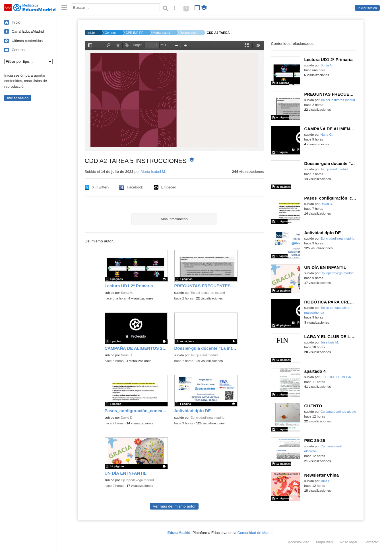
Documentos (188, 32)
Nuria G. (127, 355)
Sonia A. (127, 292)
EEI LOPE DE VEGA (336, 377)
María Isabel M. (161, 32)
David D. (127, 417)
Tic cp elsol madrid (204, 355)
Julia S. (326, 481)
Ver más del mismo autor (174, 506)
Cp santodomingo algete (338, 411)
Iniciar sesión (367, 8)
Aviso (348, 542)
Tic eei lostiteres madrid (207, 292)
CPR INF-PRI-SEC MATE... (134, 32)
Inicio (16, 22)
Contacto (371, 542)
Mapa (324, 542)
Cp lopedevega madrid (137, 480)
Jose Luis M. (330, 342)
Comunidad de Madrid (256, 533)
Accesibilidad (298, 542)
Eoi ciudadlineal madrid (207, 417)
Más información (174, 219)
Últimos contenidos (27, 41)
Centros (18, 50)
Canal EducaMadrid (28, 31)
